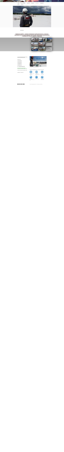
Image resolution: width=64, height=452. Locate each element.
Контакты (22, 4)
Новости (19, 4)
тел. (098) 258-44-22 (19, 63)
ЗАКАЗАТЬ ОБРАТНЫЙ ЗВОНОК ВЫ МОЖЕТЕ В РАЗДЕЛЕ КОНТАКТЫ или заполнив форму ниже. (22, 57)
